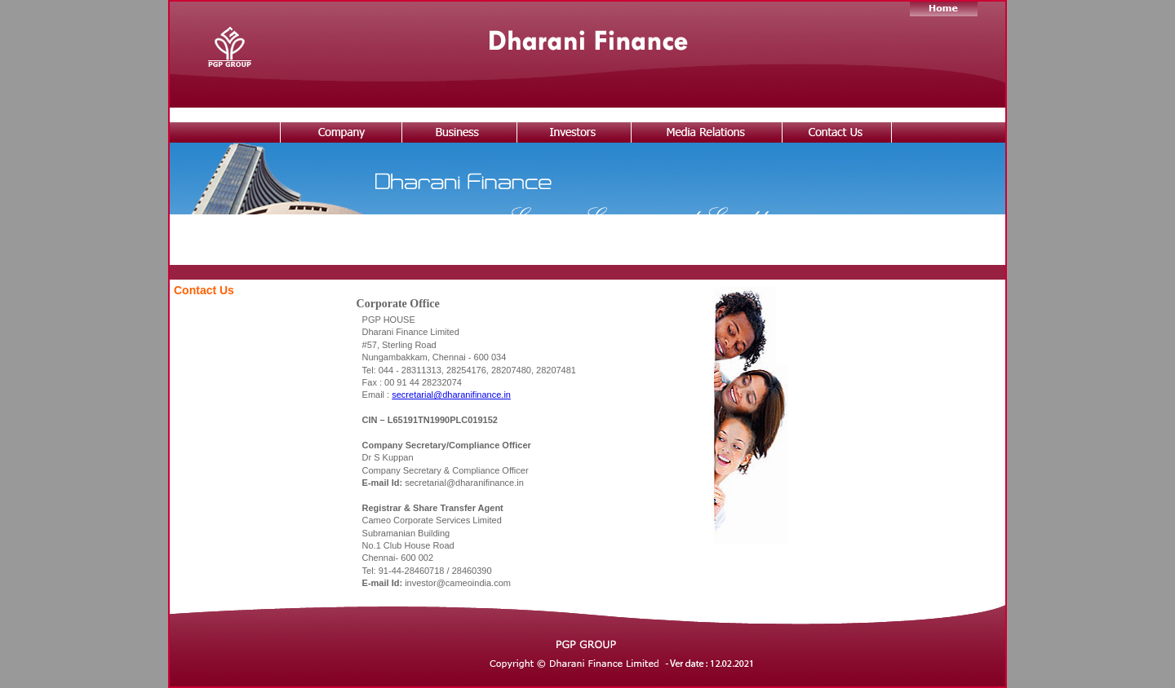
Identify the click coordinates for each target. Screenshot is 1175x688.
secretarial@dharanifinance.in (451, 394)
